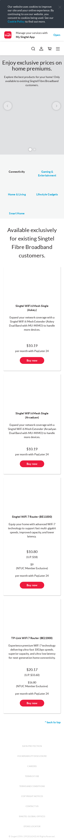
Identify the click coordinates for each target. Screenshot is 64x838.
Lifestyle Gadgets (47, 194)
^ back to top (53, 722)
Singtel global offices (32, 816)
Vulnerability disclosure (32, 756)
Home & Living (17, 194)
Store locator (32, 826)
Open (56, 34)
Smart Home (17, 213)
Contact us (32, 806)
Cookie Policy (16, 21)
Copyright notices (32, 796)
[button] (60, 7)
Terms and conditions (32, 786)
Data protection (32, 746)
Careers (32, 766)
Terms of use (32, 776)
